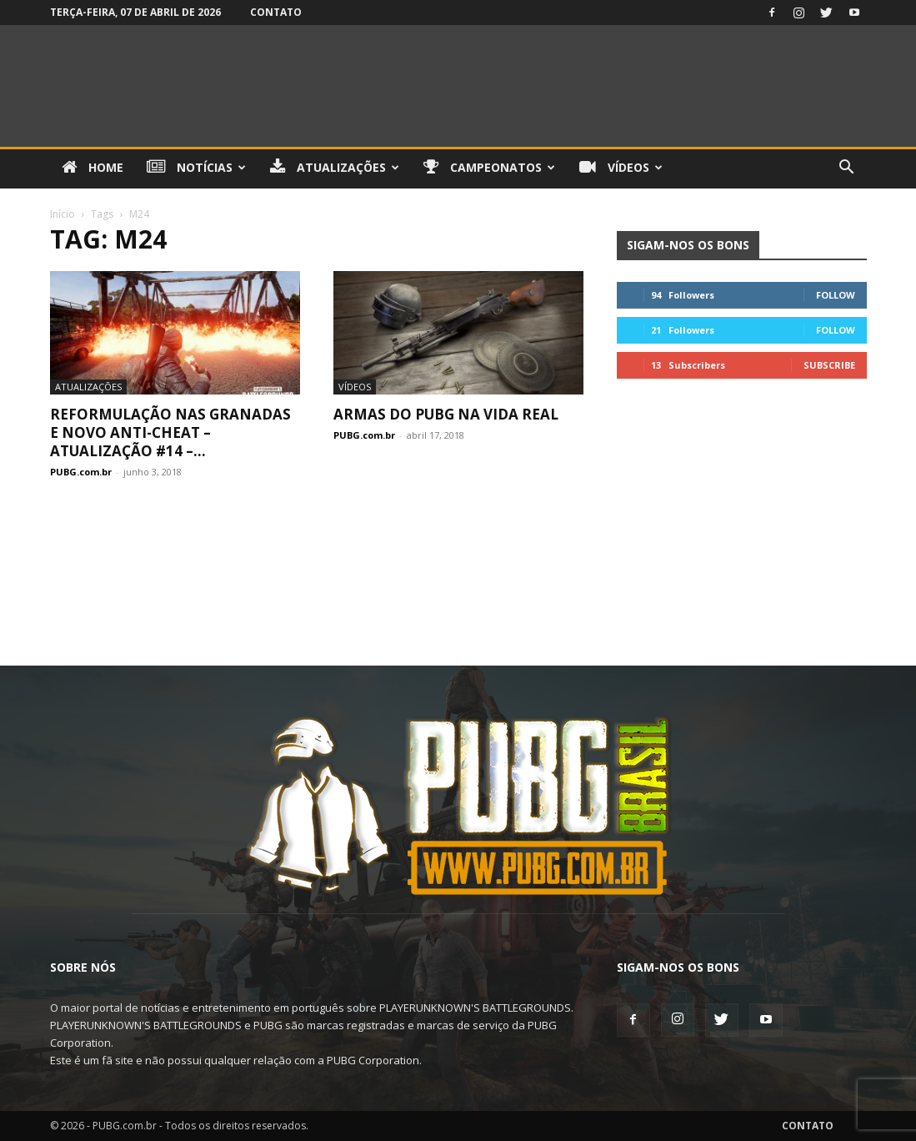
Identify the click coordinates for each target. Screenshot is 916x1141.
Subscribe (829, 365)
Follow (835, 295)
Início (62, 214)
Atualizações (334, 167)
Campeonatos (489, 167)
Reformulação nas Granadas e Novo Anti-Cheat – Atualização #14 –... (170, 432)
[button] (847, 169)
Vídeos (621, 167)
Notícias (196, 167)
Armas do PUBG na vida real (445, 414)
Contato (276, 12)
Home (92, 167)
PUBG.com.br (81, 471)
